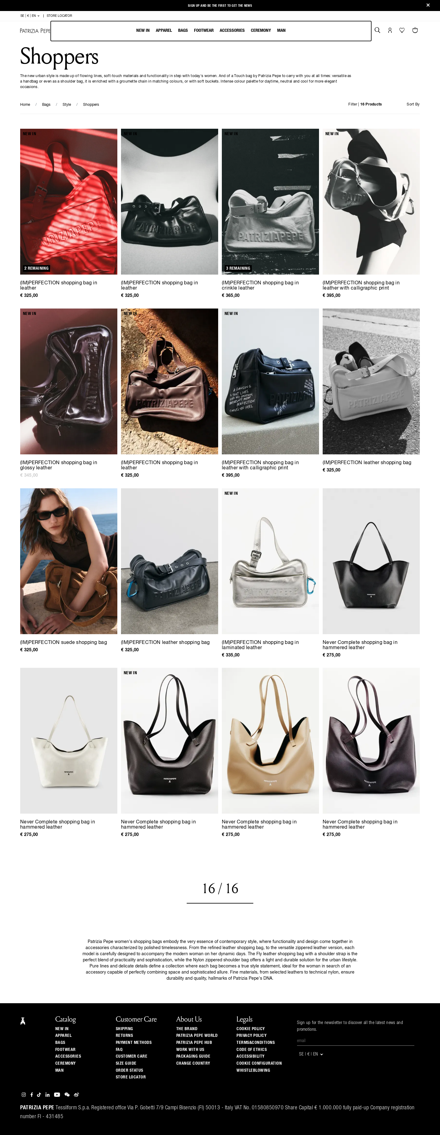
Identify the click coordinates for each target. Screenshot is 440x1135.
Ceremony (261, 30)
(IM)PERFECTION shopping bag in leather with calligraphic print (361, 286)
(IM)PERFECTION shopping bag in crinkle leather (260, 286)
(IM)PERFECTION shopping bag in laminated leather (260, 645)
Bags (183, 30)
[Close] (428, 6)
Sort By (413, 104)
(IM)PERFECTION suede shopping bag (63, 642)
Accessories (232, 30)
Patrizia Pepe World (197, 1035)
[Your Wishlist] (402, 32)
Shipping (124, 1029)
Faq (119, 1050)
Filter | (365, 104)
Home (25, 105)
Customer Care (132, 1056)
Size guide (126, 1063)
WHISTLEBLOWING (253, 1070)
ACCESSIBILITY (251, 1056)
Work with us (190, 1050)
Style (67, 105)
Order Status (129, 1070)
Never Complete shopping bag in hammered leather (360, 645)
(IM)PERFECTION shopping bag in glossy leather (58, 465)
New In (143, 30)
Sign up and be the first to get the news (220, 5)
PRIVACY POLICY (251, 1035)
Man (281, 30)
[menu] (211, 31)
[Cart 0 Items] (416, 31)
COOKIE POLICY (251, 1029)
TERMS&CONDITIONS (256, 1043)
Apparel (164, 30)
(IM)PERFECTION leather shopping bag (367, 462)
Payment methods (134, 1043)
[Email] (355, 1041)
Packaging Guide (193, 1056)
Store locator (131, 1077)
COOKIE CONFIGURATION (259, 1063)
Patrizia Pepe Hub (194, 1043)
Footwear (204, 30)
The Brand (187, 1029)
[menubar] (211, 31)
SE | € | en (30, 15)
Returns (124, 1035)
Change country (193, 1063)
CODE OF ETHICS (252, 1050)
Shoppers (91, 105)
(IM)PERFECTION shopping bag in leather (58, 286)
